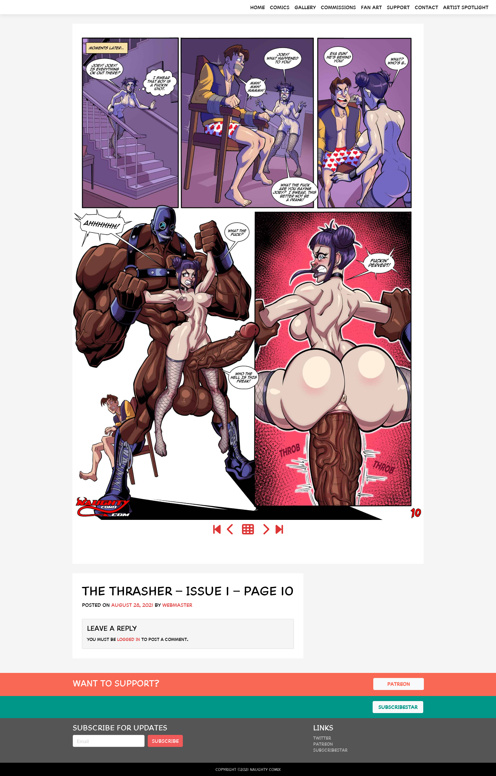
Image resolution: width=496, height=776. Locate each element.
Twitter (322, 738)
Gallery (305, 7)
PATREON (398, 684)
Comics (279, 7)
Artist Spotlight (465, 7)
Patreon (323, 744)
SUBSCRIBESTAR (398, 707)
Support (398, 7)
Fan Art (371, 7)
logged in (128, 639)
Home (257, 7)
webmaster (177, 604)
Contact (426, 7)
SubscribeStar (330, 750)
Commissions (338, 7)
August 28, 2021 (132, 604)
